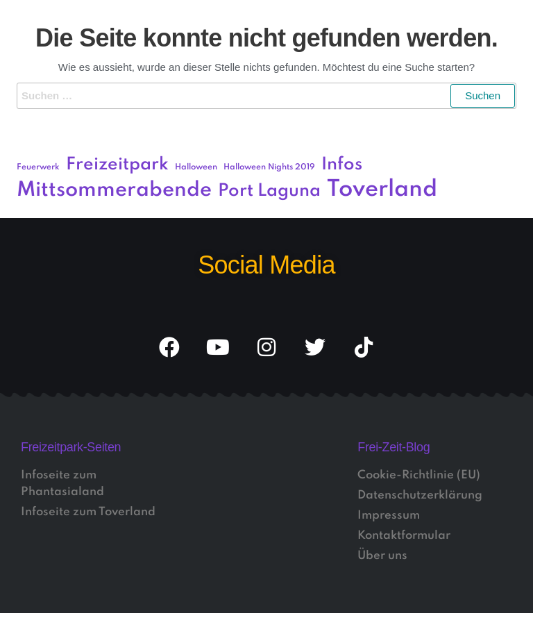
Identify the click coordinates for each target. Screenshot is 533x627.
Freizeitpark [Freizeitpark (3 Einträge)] (117, 165)
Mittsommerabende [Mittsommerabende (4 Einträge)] (114, 190)
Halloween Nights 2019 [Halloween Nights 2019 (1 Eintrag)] (269, 167)
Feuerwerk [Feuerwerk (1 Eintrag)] (38, 167)
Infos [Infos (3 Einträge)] (341, 165)
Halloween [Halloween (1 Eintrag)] (196, 167)
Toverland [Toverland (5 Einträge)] (382, 189)
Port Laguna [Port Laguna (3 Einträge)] (269, 191)
